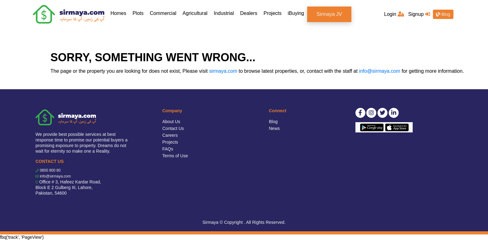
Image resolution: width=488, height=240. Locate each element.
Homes (119, 13)
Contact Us (173, 128)
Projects (273, 13)
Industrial (224, 13)
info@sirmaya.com (379, 71)
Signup (419, 14)
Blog (443, 14)
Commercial (163, 13)
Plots (138, 13)
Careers (170, 135)
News (274, 128)
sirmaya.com (223, 71)
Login (394, 14)
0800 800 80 (50, 170)
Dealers (248, 13)
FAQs (167, 148)
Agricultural (195, 13)
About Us (171, 121)
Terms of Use (175, 155)
